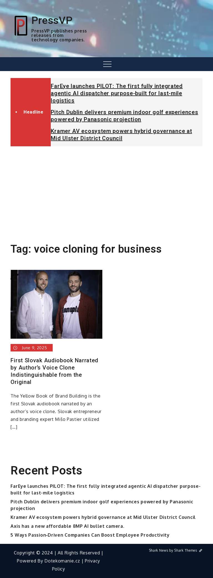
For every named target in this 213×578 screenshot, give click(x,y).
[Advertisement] (106, 192)
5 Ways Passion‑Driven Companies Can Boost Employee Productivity (90, 535)
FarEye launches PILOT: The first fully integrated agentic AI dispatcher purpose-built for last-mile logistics (116, 93)
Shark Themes (188, 550)
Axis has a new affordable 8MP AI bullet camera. (67, 526)
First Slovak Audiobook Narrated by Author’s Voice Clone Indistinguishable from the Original (54, 371)
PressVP (51, 20)
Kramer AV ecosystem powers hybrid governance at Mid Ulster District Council (103, 517)
